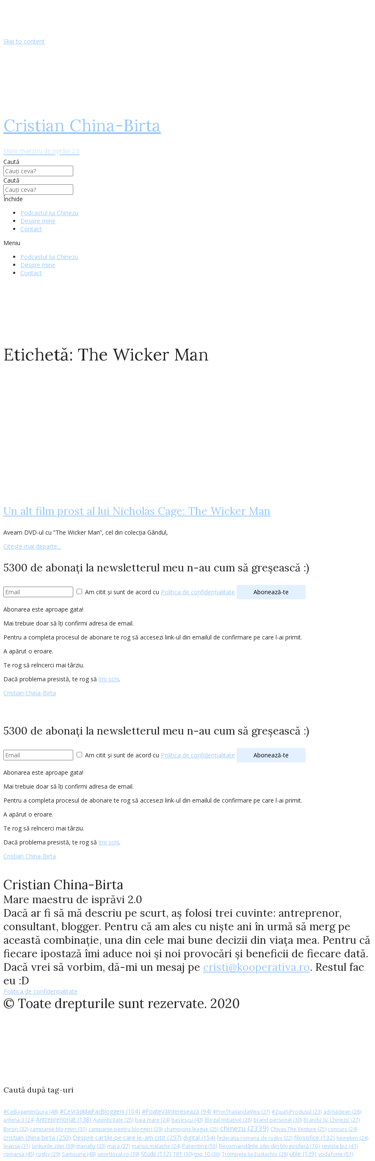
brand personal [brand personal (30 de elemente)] (278, 1119)
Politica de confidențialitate (198, 592)
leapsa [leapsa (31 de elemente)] (16, 1146)
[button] (187, 243)
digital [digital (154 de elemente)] (199, 1138)
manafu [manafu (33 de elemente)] (90, 1146)
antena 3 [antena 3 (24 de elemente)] (18, 1119)
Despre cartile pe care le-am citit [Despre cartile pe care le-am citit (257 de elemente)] (127, 1137)
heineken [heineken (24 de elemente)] (352, 1138)
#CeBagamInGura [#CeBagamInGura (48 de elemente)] (30, 1111)
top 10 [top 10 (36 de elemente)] (207, 1154)
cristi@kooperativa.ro (256, 967)
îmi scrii (109, 679)
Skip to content (24, 41)
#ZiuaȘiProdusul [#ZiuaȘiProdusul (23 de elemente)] (297, 1111)
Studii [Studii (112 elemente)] (156, 1154)
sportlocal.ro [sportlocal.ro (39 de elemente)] (118, 1154)
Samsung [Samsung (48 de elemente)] (79, 1154)
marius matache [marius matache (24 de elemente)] (156, 1146)
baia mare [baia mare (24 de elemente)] (152, 1119)
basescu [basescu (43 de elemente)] (187, 1119)
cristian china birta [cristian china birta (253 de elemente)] (37, 1137)
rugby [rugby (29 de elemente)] (48, 1154)
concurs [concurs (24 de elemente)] (342, 1129)
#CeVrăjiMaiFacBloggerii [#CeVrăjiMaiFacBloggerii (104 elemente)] (100, 1111)
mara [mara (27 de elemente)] (118, 1146)
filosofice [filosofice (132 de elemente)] (314, 1138)
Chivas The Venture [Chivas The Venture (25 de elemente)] (298, 1129)
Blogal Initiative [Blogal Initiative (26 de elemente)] (228, 1119)
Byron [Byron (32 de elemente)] (15, 1129)
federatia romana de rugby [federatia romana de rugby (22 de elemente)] (254, 1138)
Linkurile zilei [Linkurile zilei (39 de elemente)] (53, 1146)
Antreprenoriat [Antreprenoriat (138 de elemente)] (63, 1119)
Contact (31, 229)
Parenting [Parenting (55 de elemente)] (199, 1146)
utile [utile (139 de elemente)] (303, 1154)
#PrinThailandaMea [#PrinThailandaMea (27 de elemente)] (241, 1111)
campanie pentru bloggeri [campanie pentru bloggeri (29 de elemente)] (125, 1129)
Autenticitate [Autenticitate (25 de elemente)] (113, 1119)
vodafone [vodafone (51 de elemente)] (335, 1154)
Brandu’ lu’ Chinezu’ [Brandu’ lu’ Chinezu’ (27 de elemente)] (331, 1119)
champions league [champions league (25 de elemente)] (191, 1129)
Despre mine (37, 221)
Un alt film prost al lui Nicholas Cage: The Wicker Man (136, 511)
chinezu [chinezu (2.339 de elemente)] (244, 1128)
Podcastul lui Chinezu (49, 213)
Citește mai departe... (32, 546)
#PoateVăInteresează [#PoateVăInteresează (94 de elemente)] (176, 1111)
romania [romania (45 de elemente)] (18, 1154)
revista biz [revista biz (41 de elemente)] (340, 1146)
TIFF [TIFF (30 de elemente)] (183, 1154)
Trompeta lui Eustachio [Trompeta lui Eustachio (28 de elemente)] (255, 1154)
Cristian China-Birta (29, 693)
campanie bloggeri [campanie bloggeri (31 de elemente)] (58, 1129)
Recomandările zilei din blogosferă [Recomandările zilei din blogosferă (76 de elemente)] (269, 1146)
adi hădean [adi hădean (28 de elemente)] (342, 1111)
